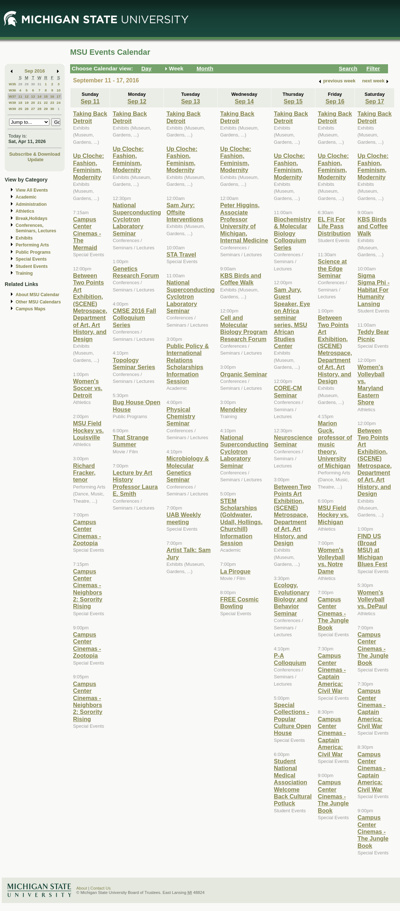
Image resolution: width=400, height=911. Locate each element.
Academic (26, 197)
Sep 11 (90, 101)
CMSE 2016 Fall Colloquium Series (134, 317)
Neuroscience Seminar (293, 441)
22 (46, 103)
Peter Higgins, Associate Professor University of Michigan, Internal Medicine (244, 223)
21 (39, 103)
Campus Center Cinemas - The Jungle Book (333, 613)
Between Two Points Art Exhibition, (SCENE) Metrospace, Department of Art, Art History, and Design (90, 307)
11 (20, 96)
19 (27, 103)
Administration (31, 204)
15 (46, 96)
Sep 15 (293, 101)
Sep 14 (244, 101)
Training (24, 273)
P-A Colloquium (290, 659)
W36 (12, 90)
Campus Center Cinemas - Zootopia (87, 532)
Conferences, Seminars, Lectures (36, 228)
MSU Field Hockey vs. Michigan (333, 514)
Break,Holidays (32, 218)
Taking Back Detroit (90, 117)
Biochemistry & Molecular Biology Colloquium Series (292, 233)
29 (27, 84)
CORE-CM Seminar (288, 391)
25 (20, 109)
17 (59, 96)
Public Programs (33, 252)
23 (52, 103)
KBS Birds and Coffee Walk (240, 279)
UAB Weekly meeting (183, 518)
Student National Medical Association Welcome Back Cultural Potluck (293, 782)
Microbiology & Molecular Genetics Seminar (187, 469)
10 (59, 90)
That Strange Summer (131, 441)
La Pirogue (235, 571)
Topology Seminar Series (134, 363)
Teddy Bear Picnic (373, 335)
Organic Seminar (243, 374)
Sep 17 (374, 101)
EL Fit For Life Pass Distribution (334, 226)
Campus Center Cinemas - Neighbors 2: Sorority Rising (87, 589)
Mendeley (233, 409)
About (81, 888)
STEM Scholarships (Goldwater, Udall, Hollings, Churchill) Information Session (241, 522)
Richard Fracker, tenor (84, 472)
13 (33, 96)
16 (52, 96)
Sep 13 (190, 101)
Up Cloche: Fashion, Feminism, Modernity (88, 166)
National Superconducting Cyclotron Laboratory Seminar (137, 219)
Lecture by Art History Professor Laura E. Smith (135, 483)
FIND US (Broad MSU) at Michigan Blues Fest (372, 550)
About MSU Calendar (37, 294)
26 (27, 109)
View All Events (32, 190)
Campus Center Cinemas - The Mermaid (87, 233)
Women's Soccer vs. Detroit (87, 388)
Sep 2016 (35, 71)
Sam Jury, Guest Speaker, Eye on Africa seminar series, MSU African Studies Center (292, 317)
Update (36, 159)
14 (39, 96)
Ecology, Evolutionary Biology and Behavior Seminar (292, 599)
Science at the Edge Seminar (332, 268)
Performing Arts (32, 245)
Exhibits (24, 238)
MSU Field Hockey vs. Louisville (88, 430)
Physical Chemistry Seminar (180, 416)
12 (27, 96)
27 (33, 109)
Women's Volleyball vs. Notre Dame (331, 560)
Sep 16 (335, 101)
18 (20, 103)
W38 (12, 103)
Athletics (25, 211)
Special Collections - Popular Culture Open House (292, 719)
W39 (12, 109)
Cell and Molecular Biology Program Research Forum (243, 328)
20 (33, 103)
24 (59, 103)
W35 (12, 84)
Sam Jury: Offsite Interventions (184, 212)
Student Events (32, 266)
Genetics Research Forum (136, 272)
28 (20, 84)
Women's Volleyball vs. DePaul (372, 599)
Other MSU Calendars (38, 302)
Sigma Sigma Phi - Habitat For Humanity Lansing (373, 289)
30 (33, 84)
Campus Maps (30, 308)
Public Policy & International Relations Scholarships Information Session (187, 363)
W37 (12, 96)
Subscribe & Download (34, 154)
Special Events (31, 259)
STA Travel (181, 254)
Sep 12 (137, 101)
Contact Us (100, 888)
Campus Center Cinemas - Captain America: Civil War (332, 673)
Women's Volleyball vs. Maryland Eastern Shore (370, 384)
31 (39, 84)
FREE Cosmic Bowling (239, 602)
